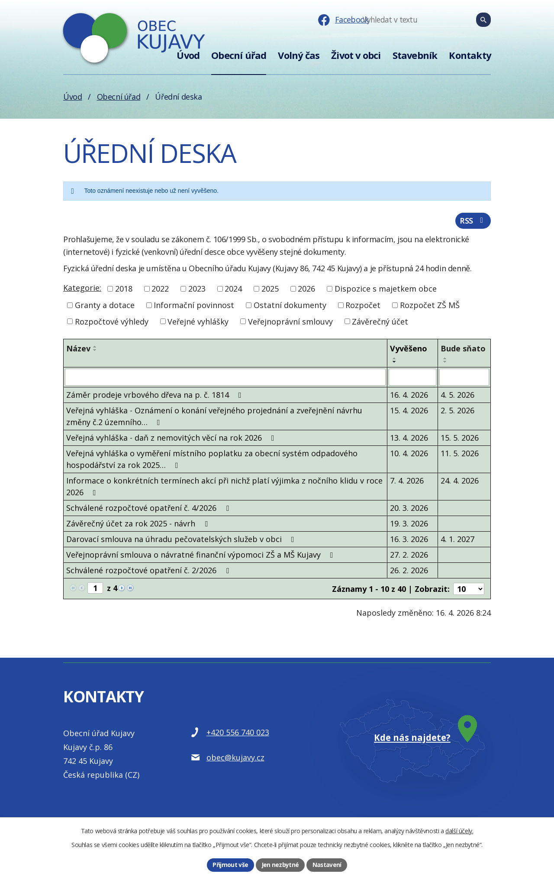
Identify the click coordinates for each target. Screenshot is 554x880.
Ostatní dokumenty (290, 306)
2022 (160, 290)
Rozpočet (362, 306)
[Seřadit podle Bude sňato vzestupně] (445, 359)
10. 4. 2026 (409, 454)
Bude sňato (463, 349)
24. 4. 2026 (460, 481)
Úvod (188, 55)
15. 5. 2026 (460, 438)
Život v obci (355, 55)
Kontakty (470, 55)
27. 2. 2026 (409, 555)
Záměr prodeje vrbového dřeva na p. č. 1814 (155, 395)
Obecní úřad (238, 55)
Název (78, 349)
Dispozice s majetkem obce (386, 290)
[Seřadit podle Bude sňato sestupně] (445, 363)
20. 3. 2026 (409, 508)
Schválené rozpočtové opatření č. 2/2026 (149, 571)
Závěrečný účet (380, 322)
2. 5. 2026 (457, 411)
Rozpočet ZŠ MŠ (430, 306)
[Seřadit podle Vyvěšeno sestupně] (394, 363)
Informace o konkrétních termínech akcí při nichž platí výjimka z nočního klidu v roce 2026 (224, 487)
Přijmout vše (230, 865)
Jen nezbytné (279, 865)
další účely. (459, 830)
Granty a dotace (105, 306)
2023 (197, 290)
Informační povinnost (194, 306)
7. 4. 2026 (407, 481)
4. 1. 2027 (457, 540)
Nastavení (326, 865)
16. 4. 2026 (409, 395)
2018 (123, 290)
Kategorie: (82, 289)
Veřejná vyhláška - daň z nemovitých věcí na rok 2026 (172, 438)
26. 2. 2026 (409, 571)
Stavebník (415, 55)
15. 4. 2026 (409, 411)
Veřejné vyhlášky (198, 322)
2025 (270, 290)
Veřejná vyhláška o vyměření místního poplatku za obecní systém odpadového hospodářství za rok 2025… (212, 460)
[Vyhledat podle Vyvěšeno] (412, 378)
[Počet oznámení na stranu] (468, 589)
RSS (473, 221)
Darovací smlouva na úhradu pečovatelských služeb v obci (182, 540)
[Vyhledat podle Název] (225, 378)
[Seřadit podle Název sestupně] (95, 351)
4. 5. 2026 (457, 395)
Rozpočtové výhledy (111, 322)
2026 (306, 290)
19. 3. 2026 (409, 524)
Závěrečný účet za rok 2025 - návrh (138, 524)
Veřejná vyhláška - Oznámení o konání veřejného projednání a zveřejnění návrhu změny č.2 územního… (214, 417)
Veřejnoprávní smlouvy (290, 322)
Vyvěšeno (408, 349)
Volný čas (298, 55)
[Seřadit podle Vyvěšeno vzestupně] (394, 359)
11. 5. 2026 (460, 454)
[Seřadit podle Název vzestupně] (95, 348)
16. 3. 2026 (409, 540)
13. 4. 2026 (409, 438)
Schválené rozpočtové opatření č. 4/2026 (149, 508)
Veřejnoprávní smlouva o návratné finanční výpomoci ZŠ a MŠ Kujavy (201, 555)
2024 (233, 290)
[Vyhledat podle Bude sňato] (464, 378)
